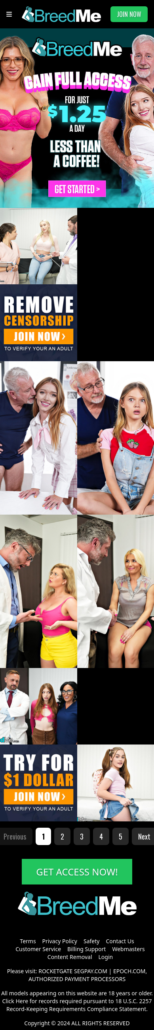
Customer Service (38, 949)
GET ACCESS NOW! (77, 871)
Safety (91, 941)
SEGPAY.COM (90, 971)
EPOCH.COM (129, 971)
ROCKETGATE (55, 971)
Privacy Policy (59, 941)
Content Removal (70, 957)
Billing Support (86, 949)
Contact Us (120, 941)
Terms (28, 941)
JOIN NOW (129, 14)
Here (21, 1001)
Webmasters (128, 949)
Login (106, 957)
